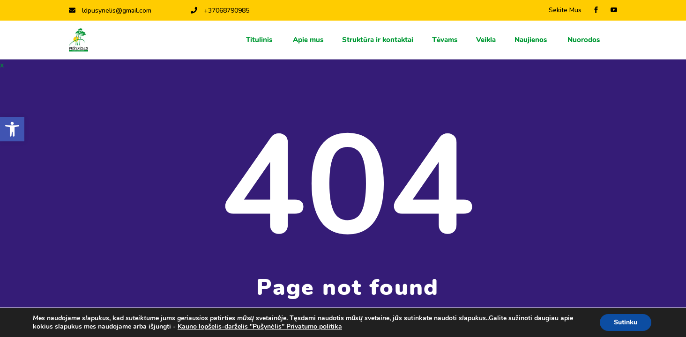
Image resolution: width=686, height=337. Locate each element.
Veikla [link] (486, 39)
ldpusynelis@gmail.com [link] (110, 10)
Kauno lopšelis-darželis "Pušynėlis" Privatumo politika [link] (260, 326)
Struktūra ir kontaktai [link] (377, 39)
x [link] (2, 65)
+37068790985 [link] (220, 10)
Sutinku (625, 322)
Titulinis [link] (260, 39)
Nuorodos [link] (584, 39)
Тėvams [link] (444, 39)
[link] (12, 129)
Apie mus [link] (308, 39)
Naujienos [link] (531, 39)
